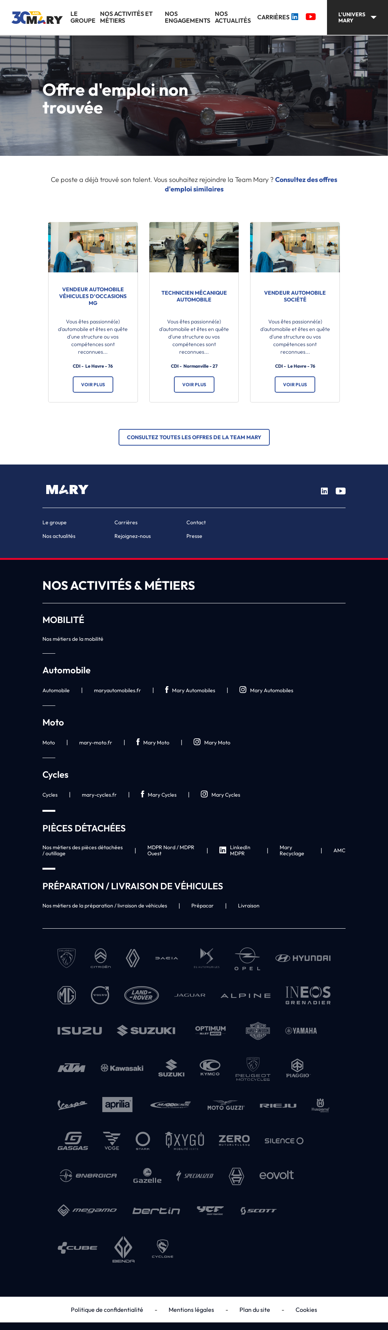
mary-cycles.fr (99, 795)
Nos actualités (233, 17)
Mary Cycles (159, 795)
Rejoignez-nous (132, 536)
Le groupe (82, 17)
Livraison (249, 906)
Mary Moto (152, 742)
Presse (194, 536)
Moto (48, 743)
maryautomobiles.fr (117, 690)
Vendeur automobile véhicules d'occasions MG (93, 296)
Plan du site (254, 1309)
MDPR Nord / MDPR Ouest (170, 850)
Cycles (50, 795)
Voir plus (93, 384)
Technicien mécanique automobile (194, 296)
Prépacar (202, 906)
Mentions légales (191, 1309)
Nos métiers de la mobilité (72, 639)
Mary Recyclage (292, 850)
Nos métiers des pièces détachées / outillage (82, 850)
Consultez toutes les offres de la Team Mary (194, 437)
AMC (339, 850)
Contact (196, 522)
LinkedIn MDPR (234, 850)
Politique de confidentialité (107, 1309)
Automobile (56, 690)
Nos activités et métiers (126, 17)
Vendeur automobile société (295, 296)
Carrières (273, 17)
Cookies (306, 1309)
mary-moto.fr (95, 743)
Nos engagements (187, 17)
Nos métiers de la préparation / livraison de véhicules (104, 906)
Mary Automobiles (190, 690)
